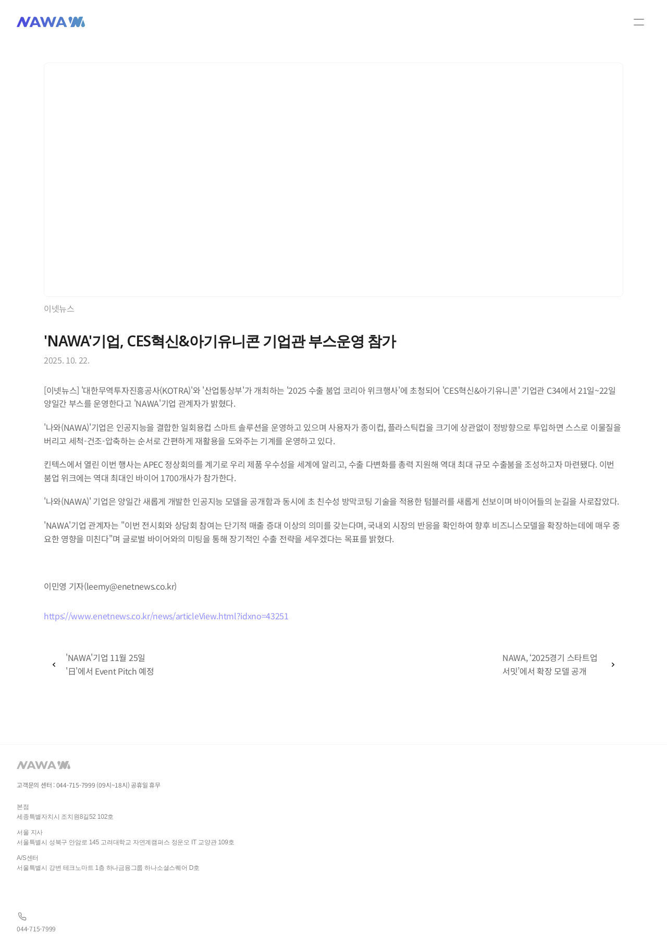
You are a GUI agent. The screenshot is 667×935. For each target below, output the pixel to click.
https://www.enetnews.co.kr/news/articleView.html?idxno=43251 (166, 615)
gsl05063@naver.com (149, 896)
